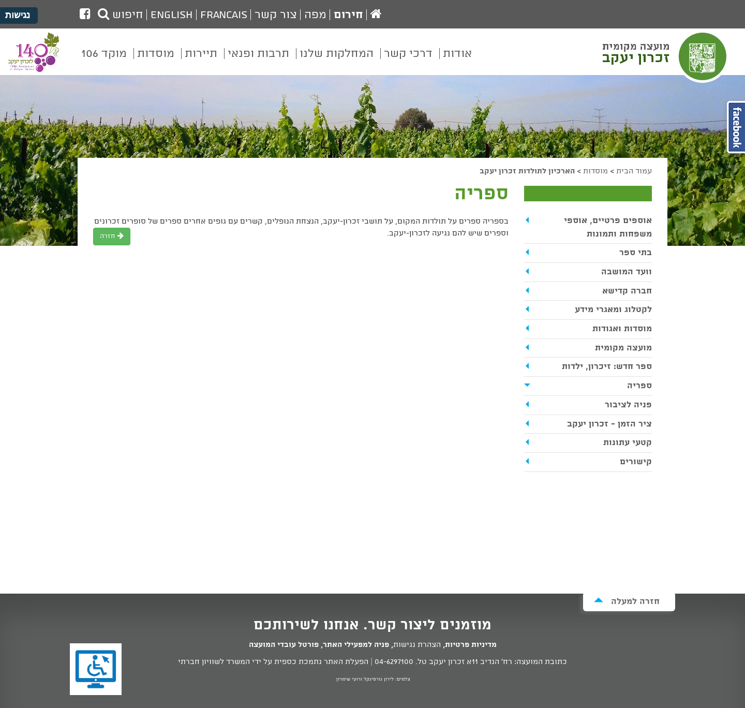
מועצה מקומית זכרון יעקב (666, 56)
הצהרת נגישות (417, 645)
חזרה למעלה (627, 601)
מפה (315, 15)
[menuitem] (457, 61)
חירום (348, 15)
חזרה (112, 236)
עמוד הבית (634, 171)
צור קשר (276, 15)
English (172, 15)
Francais (223, 15)
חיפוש (120, 15)
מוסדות (595, 171)
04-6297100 (394, 662)
